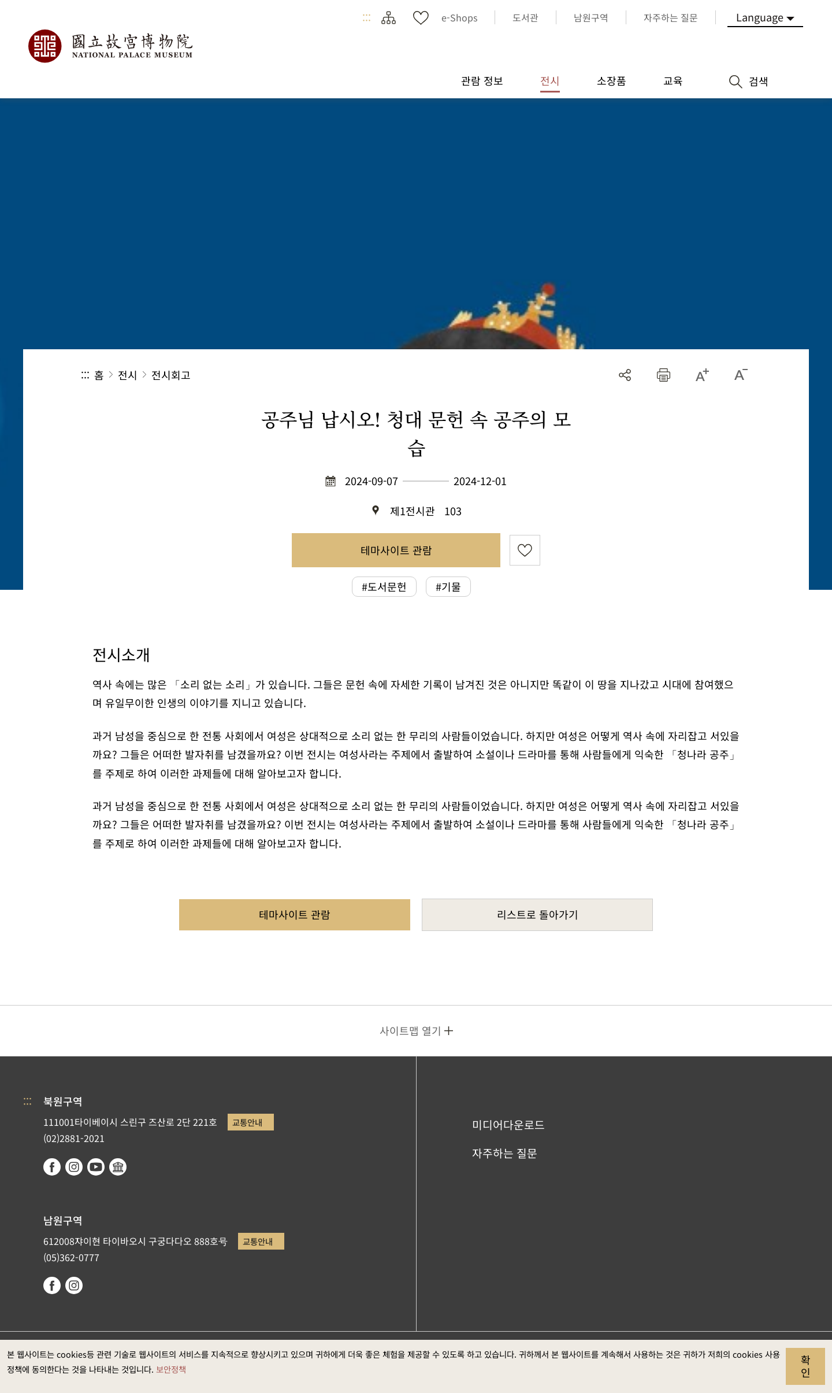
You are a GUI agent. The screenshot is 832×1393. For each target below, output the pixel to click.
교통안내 (247, 1122)
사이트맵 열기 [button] (410, 1030)
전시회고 (171, 374)
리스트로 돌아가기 (537, 914)
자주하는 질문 (504, 1153)
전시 (128, 374)
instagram (74, 1167)
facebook (52, 1167)
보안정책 (171, 1369)
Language (759, 16)
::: (366, 17)
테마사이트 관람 (396, 549)
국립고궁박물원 (109, 46)
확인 (806, 1366)
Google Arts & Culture (118, 1167)
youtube (96, 1167)
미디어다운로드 (508, 1125)
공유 (625, 375)
